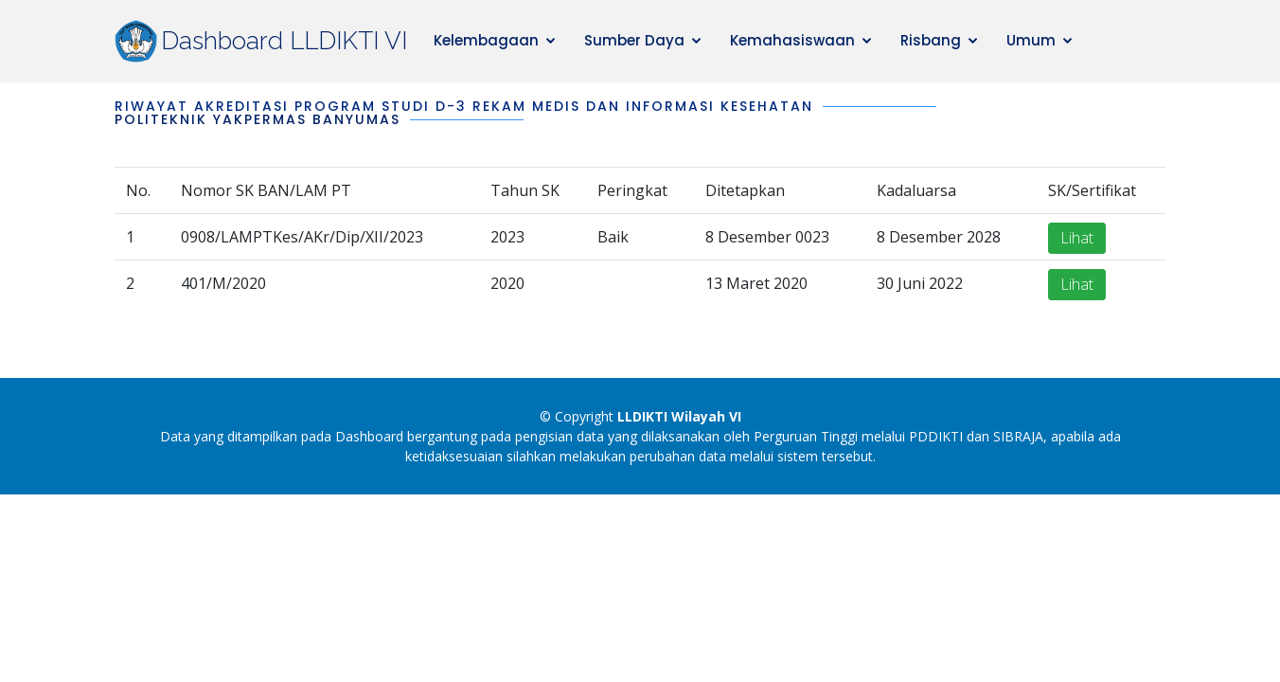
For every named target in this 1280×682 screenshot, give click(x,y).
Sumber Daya (634, 40)
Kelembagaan (486, 40)
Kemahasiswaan (792, 40)
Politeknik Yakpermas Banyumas (257, 119)
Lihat (1076, 238)
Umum (1031, 40)
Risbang (930, 40)
